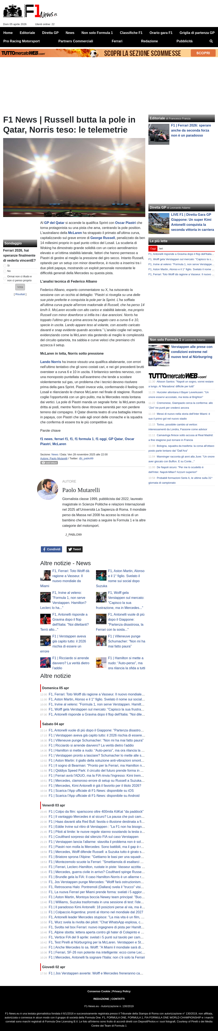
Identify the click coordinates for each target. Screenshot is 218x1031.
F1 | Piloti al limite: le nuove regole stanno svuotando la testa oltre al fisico (104, 831)
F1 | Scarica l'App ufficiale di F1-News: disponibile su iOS (91, 790)
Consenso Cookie (98, 991)
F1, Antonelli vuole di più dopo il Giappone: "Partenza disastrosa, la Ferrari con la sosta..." (115, 730)
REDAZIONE (101, 998)
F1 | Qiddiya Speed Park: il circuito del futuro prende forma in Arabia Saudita (105, 770)
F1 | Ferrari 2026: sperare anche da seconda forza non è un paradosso (191, 130)
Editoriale (157, 118)
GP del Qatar (54, 223)
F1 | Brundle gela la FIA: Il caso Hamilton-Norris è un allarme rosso (98, 877)
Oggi (153, 248)
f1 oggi (101, 439)
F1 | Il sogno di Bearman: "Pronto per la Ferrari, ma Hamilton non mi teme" (104, 765)
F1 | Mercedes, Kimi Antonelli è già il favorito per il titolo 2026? (95, 785)
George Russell (102, 238)
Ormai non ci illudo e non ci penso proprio (19, 278)
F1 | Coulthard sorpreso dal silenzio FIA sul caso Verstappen (94, 836)
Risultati (20, 294)
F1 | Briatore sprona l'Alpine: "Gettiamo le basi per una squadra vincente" (103, 857)
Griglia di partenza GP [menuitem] (197, 33)
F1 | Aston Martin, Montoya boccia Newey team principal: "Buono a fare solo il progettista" (115, 897)
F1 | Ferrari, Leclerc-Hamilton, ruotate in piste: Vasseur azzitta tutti (98, 867)
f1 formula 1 (84, 439)
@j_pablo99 (86, 458)
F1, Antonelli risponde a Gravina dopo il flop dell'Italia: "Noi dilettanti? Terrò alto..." (109, 714)
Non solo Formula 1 (165, 339)
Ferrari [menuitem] (117, 41)
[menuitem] (211, 41)
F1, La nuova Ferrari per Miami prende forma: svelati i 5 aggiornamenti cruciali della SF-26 (116, 892)
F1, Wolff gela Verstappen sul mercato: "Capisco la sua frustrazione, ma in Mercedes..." (114, 709)
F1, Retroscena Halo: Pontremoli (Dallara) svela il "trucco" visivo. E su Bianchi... (108, 887)
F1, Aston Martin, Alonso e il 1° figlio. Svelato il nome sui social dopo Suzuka (105, 699)
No (9, 271)
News (54, 454)
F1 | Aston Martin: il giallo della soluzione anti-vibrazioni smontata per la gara (106, 760)
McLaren (75, 233)
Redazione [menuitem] (149, 41)
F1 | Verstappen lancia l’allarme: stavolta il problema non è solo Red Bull (102, 842)
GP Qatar (116, 439)
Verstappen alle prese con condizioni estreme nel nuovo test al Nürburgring (191, 352)
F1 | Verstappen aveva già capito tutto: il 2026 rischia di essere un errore (103, 735)
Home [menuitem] (8, 33)
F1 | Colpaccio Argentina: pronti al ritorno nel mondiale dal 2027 (96, 912)
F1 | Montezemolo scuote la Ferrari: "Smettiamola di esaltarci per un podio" (104, 862)
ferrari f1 (61, 439)
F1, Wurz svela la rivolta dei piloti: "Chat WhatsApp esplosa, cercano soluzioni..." (109, 922)
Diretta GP (158, 207)
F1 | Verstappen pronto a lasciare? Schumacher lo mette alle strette (99, 755)
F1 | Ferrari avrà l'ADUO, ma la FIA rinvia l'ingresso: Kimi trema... (97, 775)
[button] (20, 287)
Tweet (74, 549)
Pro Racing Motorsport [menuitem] (21, 41)
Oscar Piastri (125, 223)
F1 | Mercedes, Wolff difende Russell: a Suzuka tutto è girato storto (98, 852)
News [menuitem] (70, 33)
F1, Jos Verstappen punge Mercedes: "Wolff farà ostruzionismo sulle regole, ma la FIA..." (115, 882)
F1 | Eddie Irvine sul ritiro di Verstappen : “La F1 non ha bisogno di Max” (102, 826)
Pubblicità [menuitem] (184, 41)
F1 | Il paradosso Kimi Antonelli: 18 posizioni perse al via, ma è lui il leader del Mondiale (114, 907)
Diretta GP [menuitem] (50, 33)
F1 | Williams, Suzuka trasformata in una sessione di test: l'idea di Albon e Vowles (109, 902)
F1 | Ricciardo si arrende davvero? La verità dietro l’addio (70, 663)
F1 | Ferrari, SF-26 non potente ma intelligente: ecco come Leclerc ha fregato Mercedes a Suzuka (121, 952)
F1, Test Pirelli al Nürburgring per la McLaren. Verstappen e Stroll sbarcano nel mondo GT (115, 942)
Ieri (161, 248)
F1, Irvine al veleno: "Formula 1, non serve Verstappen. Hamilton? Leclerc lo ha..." (110, 704)
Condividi (52, 549)
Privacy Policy (121, 991)
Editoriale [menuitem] (27, 33)
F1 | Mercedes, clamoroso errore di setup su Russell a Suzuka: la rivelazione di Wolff (112, 780)
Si (8, 265)
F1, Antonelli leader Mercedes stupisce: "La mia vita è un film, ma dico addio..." (107, 917)
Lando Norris (50, 362)
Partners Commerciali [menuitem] (75, 41)
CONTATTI (118, 998)
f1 (71, 439)
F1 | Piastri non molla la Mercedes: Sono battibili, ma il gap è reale (98, 847)
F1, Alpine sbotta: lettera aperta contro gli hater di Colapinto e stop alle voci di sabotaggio (115, 932)
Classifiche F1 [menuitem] (131, 33)
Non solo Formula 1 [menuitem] (97, 33)
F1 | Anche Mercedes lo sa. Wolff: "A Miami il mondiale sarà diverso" (99, 947)
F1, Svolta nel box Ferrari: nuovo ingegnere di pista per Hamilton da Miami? (105, 927)
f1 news (46, 439)
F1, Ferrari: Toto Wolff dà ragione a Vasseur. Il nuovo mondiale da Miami (102, 694)
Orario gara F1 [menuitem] (161, 33)
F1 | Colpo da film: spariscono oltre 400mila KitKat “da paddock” (96, 811)
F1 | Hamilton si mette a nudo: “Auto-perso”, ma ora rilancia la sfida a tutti (126, 663)
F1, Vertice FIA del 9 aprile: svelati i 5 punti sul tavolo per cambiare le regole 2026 (109, 937)
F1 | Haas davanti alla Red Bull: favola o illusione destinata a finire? (99, 821)
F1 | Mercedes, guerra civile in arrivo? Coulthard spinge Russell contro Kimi (105, 872)
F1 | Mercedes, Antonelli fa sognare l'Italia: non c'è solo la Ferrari (97, 957)
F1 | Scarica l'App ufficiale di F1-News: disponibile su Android (94, 795)
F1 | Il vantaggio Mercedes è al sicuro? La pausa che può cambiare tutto (102, 816)
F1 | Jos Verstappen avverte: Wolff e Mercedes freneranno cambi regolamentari (108, 973)
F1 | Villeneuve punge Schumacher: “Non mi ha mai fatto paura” (126, 641)
